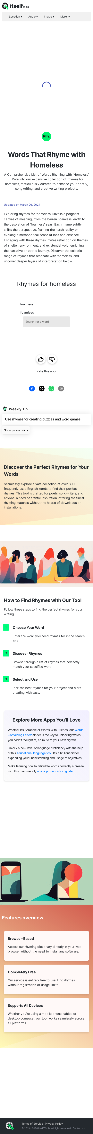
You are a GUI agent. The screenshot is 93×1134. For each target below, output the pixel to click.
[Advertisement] (46, 69)
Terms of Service (32, 1123)
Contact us (79, 1128)
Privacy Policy (54, 1123)
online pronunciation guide (55, 771)
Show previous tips (16, 430)
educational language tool (34, 753)
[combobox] (46, 321)
